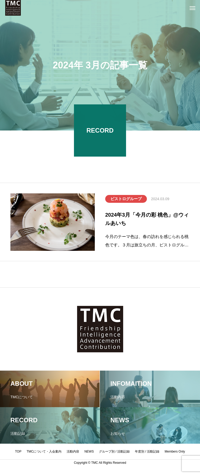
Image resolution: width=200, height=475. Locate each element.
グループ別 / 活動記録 (114, 451)
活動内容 (73, 451)
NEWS (89, 451)
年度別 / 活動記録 (147, 451)
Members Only (175, 451)
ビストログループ (126, 199)
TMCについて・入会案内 (44, 451)
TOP (18, 451)
